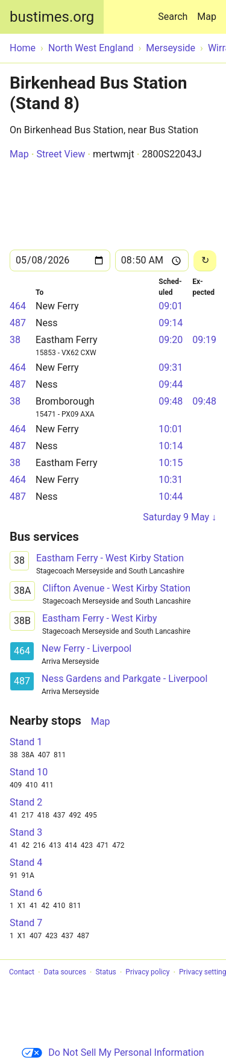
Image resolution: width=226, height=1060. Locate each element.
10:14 (171, 446)
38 (15, 339)
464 (18, 306)
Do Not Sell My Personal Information (113, 1052)
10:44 (171, 496)
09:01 (171, 306)
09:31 (171, 367)
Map (206, 16)
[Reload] (204, 260)
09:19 (204, 339)
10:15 (171, 462)
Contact (21, 972)
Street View (60, 154)
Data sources (65, 972)
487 (18, 323)
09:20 (171, 339)
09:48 (171, 401)
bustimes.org (52, 16)
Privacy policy (147, 972)
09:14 (171, 323)
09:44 (171, 384)
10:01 (171, 429)
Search (175, 11)
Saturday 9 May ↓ (179, 517)
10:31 (171, 479)
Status (105, 972)
